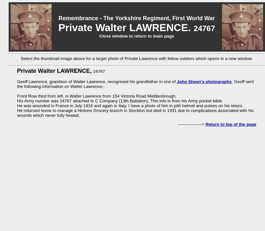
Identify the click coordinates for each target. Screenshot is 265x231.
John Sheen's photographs (204, 81)
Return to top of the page (231, 124)
